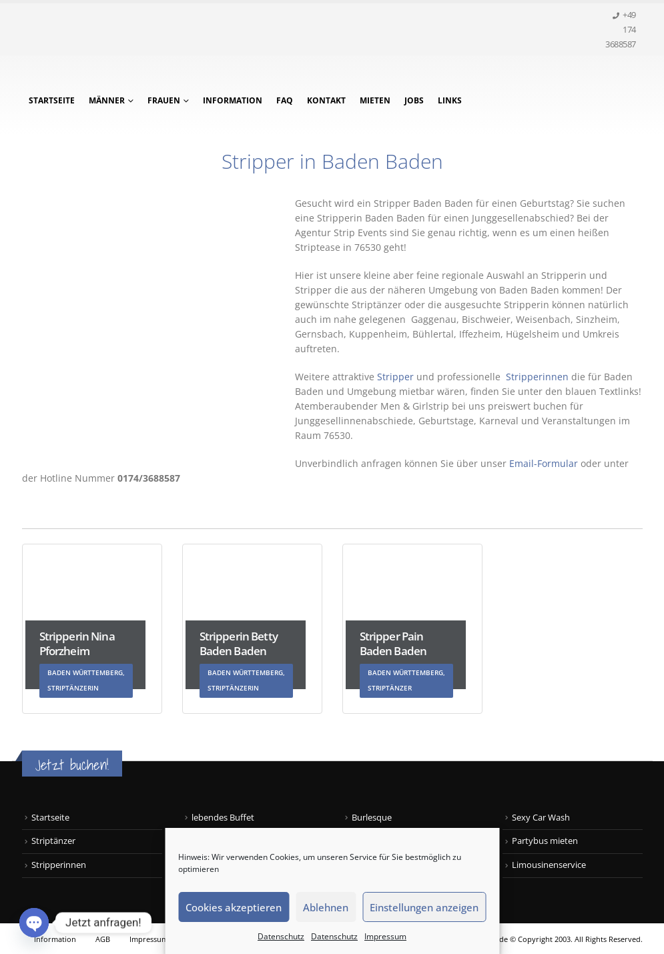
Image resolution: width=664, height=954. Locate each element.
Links (450, 100)
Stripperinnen (538, 376)
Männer (107, 100)
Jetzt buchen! (72, 765)
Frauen (163, 100)
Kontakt (326, 100)
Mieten (375, 100)
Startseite (52, 100)
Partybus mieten (545, 841)
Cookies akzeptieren (234, 907)
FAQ (284, 100)
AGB (102, 939)
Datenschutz (281, 936)
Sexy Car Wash (541, 817)
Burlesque (372, 817)
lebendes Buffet (223, 817)
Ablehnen (325, 907)
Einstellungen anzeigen (424, 907)
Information (232, 100)
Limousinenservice (549, 865)
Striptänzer (53, 841)
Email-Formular (543, 463)
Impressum (385, 936)
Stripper (394, 376)
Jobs (414, 100)
